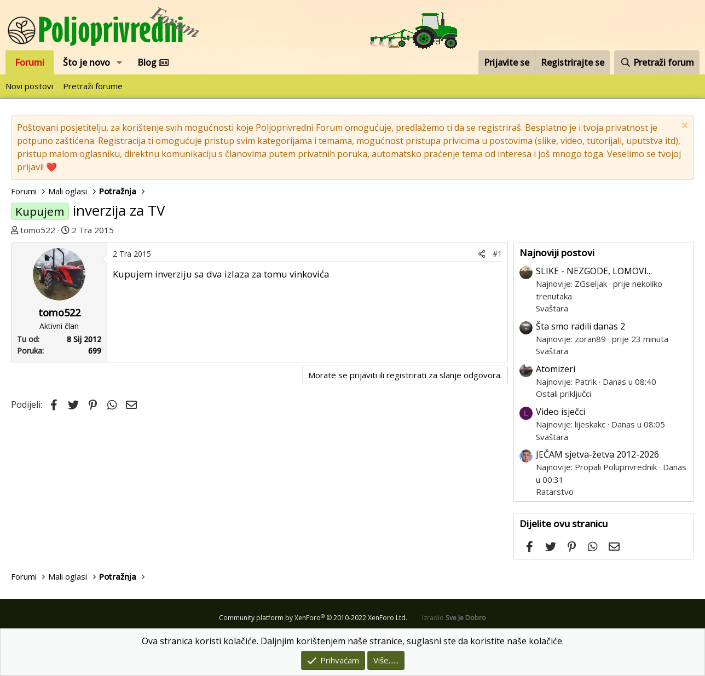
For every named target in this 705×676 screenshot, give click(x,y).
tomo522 (37, 229)
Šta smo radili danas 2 (580, 326)
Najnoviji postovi (556, 252)
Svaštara (552, 308)
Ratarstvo (555, 491)
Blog (153, 62)
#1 (497, 254)
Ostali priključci (563, 393)
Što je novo (86, 62)
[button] (119, 62)
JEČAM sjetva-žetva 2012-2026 (597, 454)
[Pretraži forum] (657, 62)
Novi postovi (29, 85)
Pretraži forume (93, 85)
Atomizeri (555, 369)
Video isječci (560, 412)
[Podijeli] (482, 253)
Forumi (29, 62)
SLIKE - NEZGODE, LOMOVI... (594, 271)
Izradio (454, 617)
